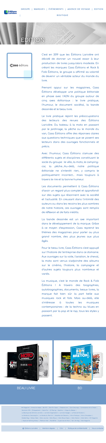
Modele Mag (51, 419)
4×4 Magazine (26, 408)
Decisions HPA (46, 410)
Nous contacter (80, 439)
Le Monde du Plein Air (65, 416)
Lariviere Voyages (84, 413)
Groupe (25, 9)
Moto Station (40, 422)
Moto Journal (72, 419)
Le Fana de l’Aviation (29, 416)
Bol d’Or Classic (58, 408)
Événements (56, 9)
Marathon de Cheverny (83, 416)
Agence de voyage (79, 9)
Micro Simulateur (40, 419)
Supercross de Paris (37, 424)
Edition (98, 9)
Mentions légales (68, 432)
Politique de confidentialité (51, 439)
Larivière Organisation (69, 413)
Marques (39, 9)
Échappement (58, 410)
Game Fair (68, 410)
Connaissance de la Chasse (31, 410)
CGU (87, 432)
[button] (4, 365)
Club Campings (82, 408)
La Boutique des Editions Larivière (48, 413)
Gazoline (85, 410)
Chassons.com (70, 408)
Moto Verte (50, 422)
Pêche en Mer (91, 422)
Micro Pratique (27, 419)
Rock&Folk (25, 424)
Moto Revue (83, 419)
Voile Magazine (61, 424)
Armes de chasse (38, 408)
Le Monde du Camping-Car (46, 416)
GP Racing (77, 410)
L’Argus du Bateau (28, 413)
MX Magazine (60, 422)
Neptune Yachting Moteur (76, 422)
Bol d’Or (48, 408)
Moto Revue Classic (28, 422)
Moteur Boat (61, 419)
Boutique (62, 15)
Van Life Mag (50, 424)
